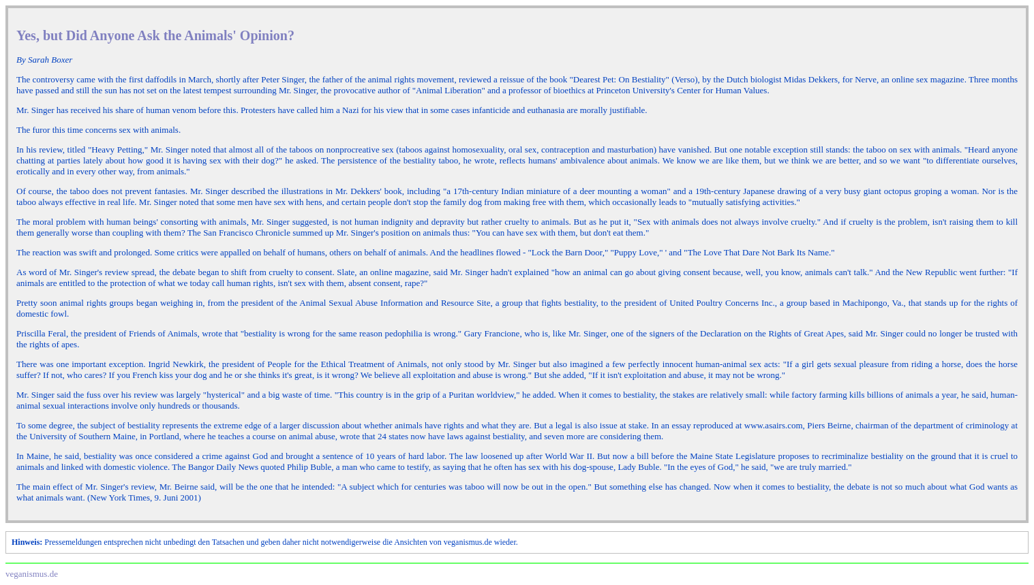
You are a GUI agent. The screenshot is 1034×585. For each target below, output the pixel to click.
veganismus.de (31, 574)
